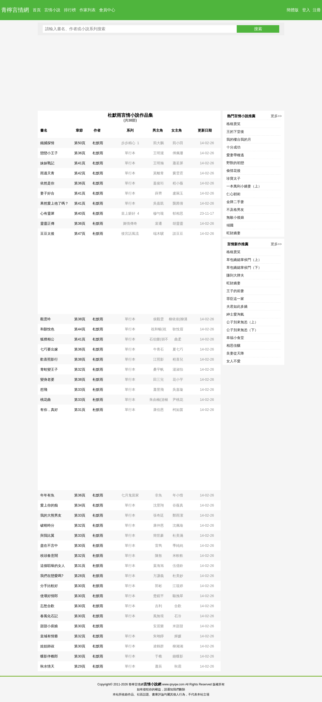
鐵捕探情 (47, 143)
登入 (306, 10)
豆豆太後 (47, 233)
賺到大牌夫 (235, 275)
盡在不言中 (49, 545)
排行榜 (70, 10)
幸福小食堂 (235, 338)
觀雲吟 (45, 319)
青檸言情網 (15, 10)
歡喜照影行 (49, 359)
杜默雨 (98, 143)
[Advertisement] (161, 73)
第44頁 (79, 329)
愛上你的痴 (49, 505)
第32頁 (79, 369)
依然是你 (47, 183)
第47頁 (79, 233)
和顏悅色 (47, 329)
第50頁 (79, 143)
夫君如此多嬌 (237, 306)
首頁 (37, 10)
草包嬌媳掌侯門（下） (244, 267)
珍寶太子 (233, 178)
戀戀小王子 (49, 153)
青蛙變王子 (49, 369)
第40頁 (79, 213)
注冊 (317, 10)
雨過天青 (47, 173)
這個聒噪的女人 (52, 566)
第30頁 (79, 545)
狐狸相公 (47, 339)
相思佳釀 (233, 345)
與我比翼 (47, 535)
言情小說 (52, 10)
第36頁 (79, 153)
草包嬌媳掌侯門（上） (244, 260)
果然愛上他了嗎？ (54, 203)
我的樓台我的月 (238, 139)
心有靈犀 (47, 213)
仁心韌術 (233, 194)
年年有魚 (47, 495)
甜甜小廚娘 (49, 626)
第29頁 (79, 666)
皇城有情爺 (49, 636)
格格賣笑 (233, 124)
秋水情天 (47, 666)
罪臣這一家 (235, 299)
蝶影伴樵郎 (49, 656)
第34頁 (79, 505)
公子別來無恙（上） (242, 322)
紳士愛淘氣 (235, 314)
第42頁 (79, 173)
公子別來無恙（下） (242, 330)
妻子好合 (47, 193)
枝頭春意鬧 (49, 556)
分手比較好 (49, 586)
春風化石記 (49, 616)
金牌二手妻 (235, 202)
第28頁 (79, 576)
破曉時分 (47, 525)
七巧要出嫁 (49, 349)
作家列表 (87, 10)
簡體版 (293, 10)
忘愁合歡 (47, 606)
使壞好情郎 (49, 596)
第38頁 (79, 319)
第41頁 (79, 163)
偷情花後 (233, 171)
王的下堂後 (235, 132)
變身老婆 (47, 379)
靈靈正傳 (47, 223)
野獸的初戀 (235, 163)
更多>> (276, 116)
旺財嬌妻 (233, 233)
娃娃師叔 (47, 646)
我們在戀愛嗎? (51, 576)
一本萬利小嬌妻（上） (244, 186)
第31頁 (79, 410)
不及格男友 (235, 210)
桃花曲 (45, 400)
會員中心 (107, 10)
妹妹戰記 (47, 163)
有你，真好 (49, 410)
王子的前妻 (235, 291)
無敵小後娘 (235, 217)
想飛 (43, 389)
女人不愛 (233, 361)
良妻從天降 (235, 353)
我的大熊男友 (50, 515)
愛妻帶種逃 (235, 155)
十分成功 (233, 147)
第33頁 (79, 389)
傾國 (229, 225)
